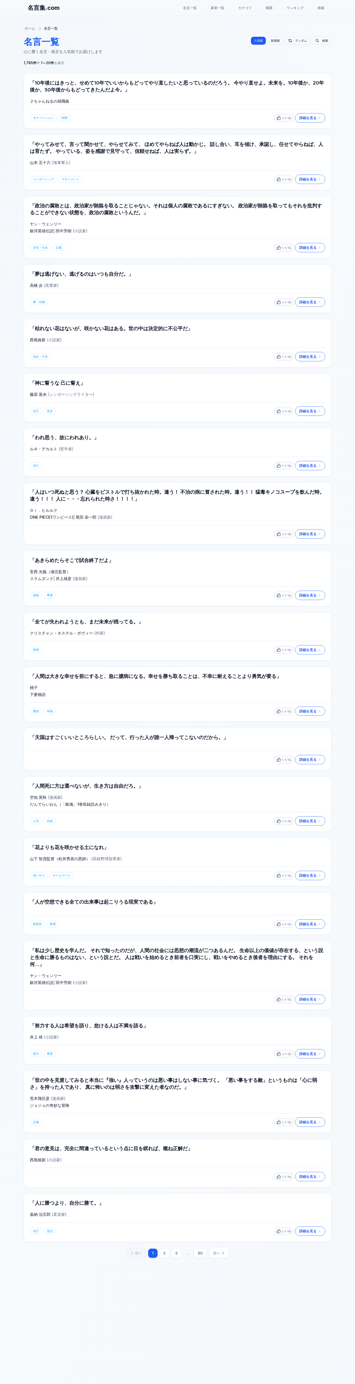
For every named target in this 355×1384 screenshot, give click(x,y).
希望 (50, 595)
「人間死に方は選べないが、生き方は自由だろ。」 (86, 786)
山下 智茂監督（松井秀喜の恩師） (60, 858)
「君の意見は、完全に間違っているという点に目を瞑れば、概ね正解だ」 (111, 1149)
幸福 (50, 711)
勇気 (36, 711)
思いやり (39, 875)
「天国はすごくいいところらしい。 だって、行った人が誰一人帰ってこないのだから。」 (129, 738)
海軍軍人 (61, 162)
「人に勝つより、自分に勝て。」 (67, 1203)
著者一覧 (217, 8)
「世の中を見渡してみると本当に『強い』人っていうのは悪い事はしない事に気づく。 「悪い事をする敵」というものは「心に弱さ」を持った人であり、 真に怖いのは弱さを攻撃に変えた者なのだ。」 (173, 1083)
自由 (50, 821)
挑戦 (36, 595)
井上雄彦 (63, 578)
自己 (36, 411)
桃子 (34, 687)
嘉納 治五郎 (40, 1214)
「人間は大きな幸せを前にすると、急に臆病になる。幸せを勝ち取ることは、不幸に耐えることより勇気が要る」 (155, 676)
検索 (321, 8)
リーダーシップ (43, 179)
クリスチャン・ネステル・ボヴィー (61, 633)
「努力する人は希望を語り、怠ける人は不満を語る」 (89, 1026)
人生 (36, 821)
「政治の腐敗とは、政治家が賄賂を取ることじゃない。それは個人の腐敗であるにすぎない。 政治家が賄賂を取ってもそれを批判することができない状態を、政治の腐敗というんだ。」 (176, 209)
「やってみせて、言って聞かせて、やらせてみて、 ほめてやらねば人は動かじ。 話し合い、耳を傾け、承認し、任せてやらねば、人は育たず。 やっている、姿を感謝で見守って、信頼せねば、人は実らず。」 (176, 147)
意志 (50, 411)
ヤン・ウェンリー (45, 223)
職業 (269, 8)
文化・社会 (40, 247)
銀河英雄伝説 (41, 230)
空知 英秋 (38, 797)
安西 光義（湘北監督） (50, 571)
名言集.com (44, 7)
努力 (36, 1054)
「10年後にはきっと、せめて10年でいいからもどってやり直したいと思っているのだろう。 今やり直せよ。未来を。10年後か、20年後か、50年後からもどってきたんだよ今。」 (177, 86)
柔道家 (59, 1214)
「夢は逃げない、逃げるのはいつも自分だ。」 (81, 274)
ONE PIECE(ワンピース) (51, 517)
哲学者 (66, 448)
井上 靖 (36, 1037)
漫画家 (105, 517)
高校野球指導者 (106, 858)
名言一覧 (190, 8)
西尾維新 (38, 339)
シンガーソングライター (71, 394)
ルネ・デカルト (43, 448)
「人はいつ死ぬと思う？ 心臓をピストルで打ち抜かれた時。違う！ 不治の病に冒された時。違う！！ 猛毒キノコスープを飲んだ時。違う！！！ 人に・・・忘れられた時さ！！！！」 (177, 495)
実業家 (51, 285)
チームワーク (62, 875)
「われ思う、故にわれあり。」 (64, 437)
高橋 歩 (36, 285)
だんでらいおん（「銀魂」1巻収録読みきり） (70, 804)
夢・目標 (39, 302)
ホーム (30, 28)
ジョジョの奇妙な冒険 (49, 1105)
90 (200, 1253)
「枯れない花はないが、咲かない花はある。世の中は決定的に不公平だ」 (111, 328)
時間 (65, 118)
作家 (100, 633)
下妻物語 (38, 694)
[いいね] (284, 118)
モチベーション (43, 118)
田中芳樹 (63, 230)
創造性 (37, 924)
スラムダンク (41, 578)
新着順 (275, 40)
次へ (219, 1253)
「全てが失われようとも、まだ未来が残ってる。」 (86, 622)
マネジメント (70, 179)
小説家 (80, 230)
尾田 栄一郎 (86, 517)
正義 (59, 247)
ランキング (295, 8)
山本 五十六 (40, 162)
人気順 (258, 40)
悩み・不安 (40, 356)
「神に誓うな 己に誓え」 (57, 383)
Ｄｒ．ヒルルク (43, 510)
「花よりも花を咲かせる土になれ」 (69, 848)
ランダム (297, 41)
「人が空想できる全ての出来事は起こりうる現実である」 (94, 902)
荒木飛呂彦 (40, 1098)
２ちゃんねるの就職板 (49, 101)
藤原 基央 (38, 394)
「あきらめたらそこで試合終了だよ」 (72, 560)
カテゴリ (245, 8)
